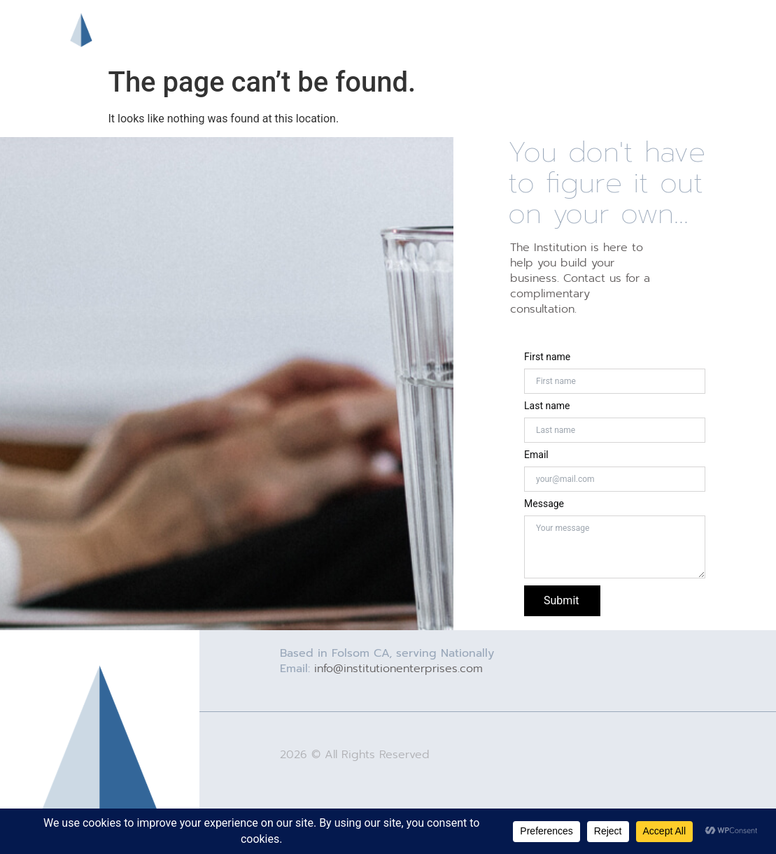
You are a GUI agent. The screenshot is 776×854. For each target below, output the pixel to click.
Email (536, 455)
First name (547, 357)
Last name (547, 406)
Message (544, 503)
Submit (561, 600)
